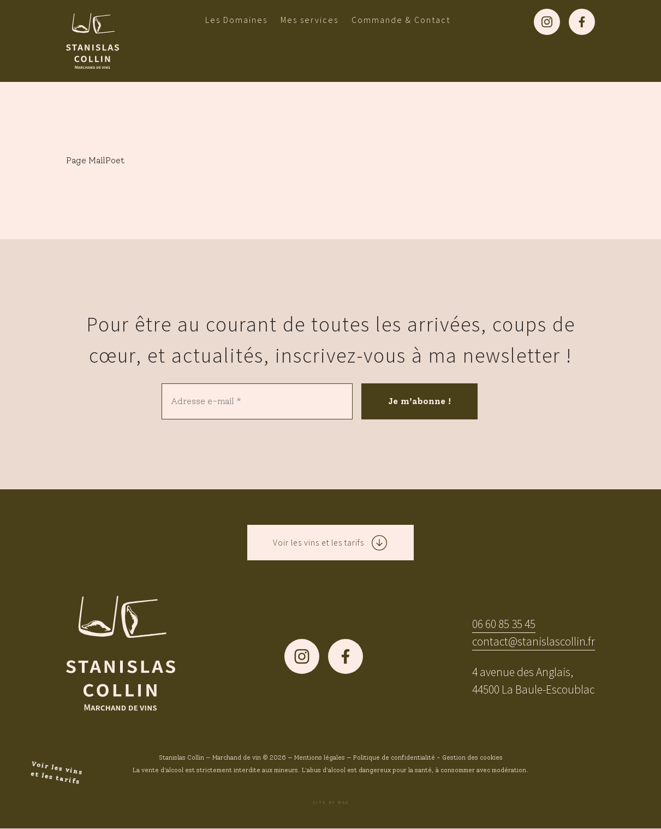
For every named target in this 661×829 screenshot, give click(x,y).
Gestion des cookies (472, 758)
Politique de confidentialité (394, 758)
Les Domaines (236, 19)
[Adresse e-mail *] (257, 401)
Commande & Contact (401, 19)
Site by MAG (331, 803)
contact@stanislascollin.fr (533, 642)
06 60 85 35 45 (503, 624)
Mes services (309, 19)
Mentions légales (319, 758)
